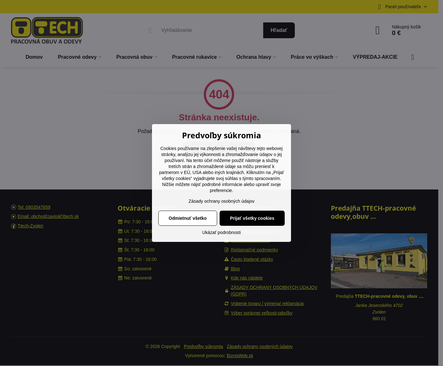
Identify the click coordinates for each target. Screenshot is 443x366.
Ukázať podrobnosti (221, 232)
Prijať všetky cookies (252, 218)
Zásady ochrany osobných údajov (222, 201)
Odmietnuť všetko (188, 218)
